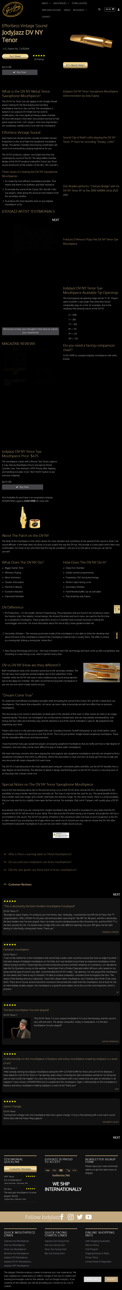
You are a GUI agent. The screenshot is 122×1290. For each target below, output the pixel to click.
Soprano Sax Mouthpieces (16, 1241)
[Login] (118, 9)
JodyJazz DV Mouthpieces (16, 1257)
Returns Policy (92, 1245)
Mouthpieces (61, 3)
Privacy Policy (91, 1257)
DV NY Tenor (10, 1111)
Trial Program (91, 1249)
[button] (99, 9)
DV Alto (7, 1189)
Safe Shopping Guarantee (97, 1241)
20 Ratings (39, 57)
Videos (67, 10)
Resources (80, 10)
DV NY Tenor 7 (10, 954)
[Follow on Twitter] (80, 1217)
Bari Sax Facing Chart (55, 1253)
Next (55, 220)
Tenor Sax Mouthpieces (15, 1249)
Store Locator (79, 3)
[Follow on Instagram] (71, 1217)
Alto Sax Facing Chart (55, 1245)
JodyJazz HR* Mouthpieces (16, 1265)
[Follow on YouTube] (89, 1217)
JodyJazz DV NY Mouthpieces (17, 1261)
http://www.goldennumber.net (79, 623)
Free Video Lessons (51, 10)
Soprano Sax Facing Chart (57, 1241)
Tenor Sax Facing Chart (55, 1249)
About (46, 3)
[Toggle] (5, 854)
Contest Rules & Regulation (98, 1261)
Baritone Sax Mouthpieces (16, 1253)
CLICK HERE (69, 355)
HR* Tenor (9, 1176)
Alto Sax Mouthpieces (14, 1245)
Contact (46, 17)
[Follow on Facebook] (62, 1217)
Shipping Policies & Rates (97, 1253)
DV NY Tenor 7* (11, 911)
